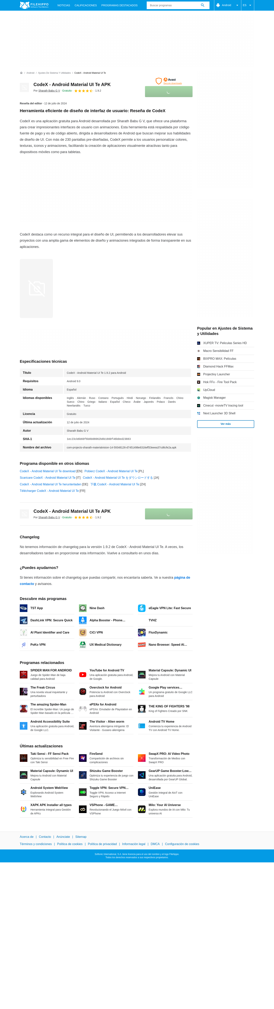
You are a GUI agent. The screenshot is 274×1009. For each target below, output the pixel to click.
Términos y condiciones (36, 844)
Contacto (45, 836)
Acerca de (26, 836)
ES (247, 5)
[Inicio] (21, 73)
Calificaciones (86, 5)
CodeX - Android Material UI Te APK (72, 84)
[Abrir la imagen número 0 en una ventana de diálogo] (36, 288)
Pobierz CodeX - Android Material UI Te (111, 471)
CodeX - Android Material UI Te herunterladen (50, 484)
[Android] (30, 73)
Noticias (63, 5)
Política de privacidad (102, 844)
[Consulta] (178, 5)
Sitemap (81, 836)
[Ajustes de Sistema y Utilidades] (54, 73)
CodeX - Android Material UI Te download (48, 471)
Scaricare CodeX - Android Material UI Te (47, 477)
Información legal (133, 844)
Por (46, 90)
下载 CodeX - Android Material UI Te (114, 484)
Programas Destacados (119, 5)
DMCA (155, 844)
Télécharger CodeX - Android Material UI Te (49, 490)
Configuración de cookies (182, 844)
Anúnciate (63, 836)
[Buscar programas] (202, 5)
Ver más (226, 423)
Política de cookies (69, 844)
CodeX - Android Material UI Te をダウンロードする (118, 477)
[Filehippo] (34, 5)
